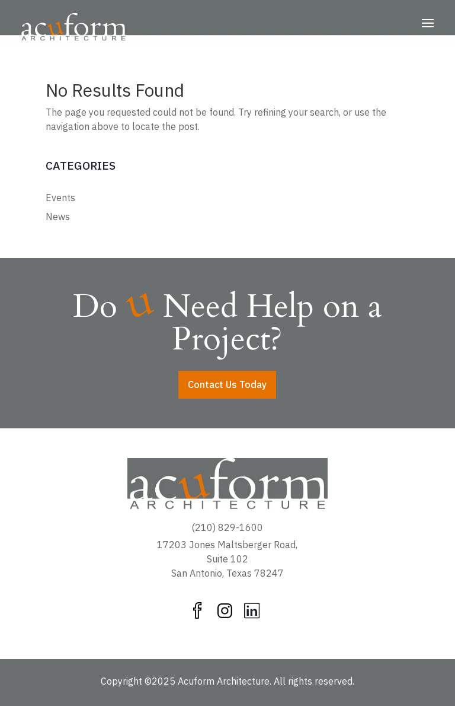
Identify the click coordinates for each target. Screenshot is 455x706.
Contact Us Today (227, 384)
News (58, 216)
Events (60, 197)
